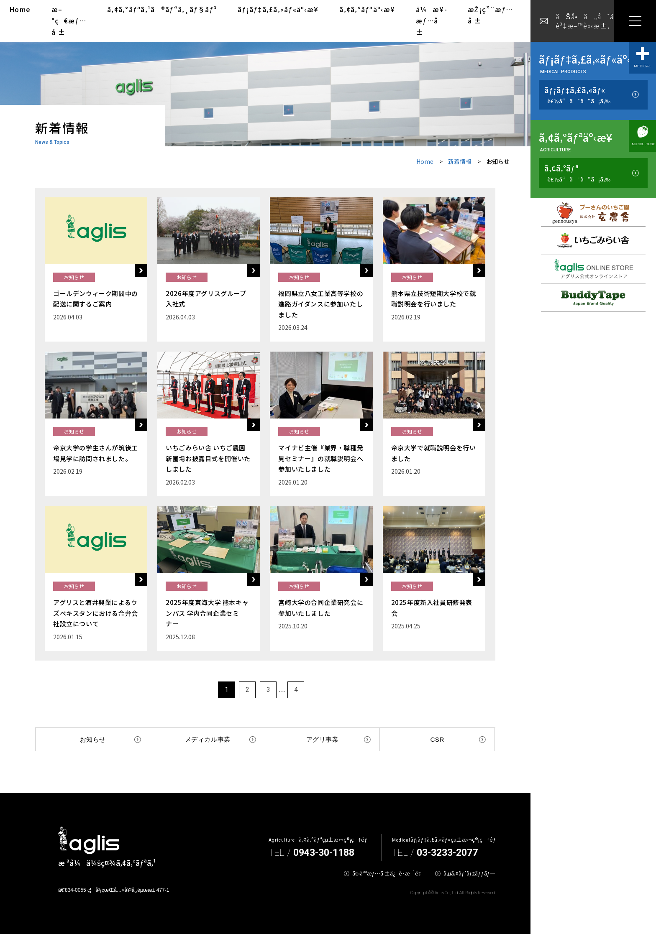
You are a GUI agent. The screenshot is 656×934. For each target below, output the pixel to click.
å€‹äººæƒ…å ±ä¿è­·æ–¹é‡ (388, 873)
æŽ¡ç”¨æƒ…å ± (490, 15)
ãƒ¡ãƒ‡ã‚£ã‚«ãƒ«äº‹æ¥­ (278, 9)
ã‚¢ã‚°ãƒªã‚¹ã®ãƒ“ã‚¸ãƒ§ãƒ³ (162, 9)
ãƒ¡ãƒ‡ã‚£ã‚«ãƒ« (577, 95)
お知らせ (93, 739)
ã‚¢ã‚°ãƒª (577, 173)
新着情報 (460, 161)
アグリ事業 (322, 739)
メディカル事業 (208, 739)
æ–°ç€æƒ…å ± (68, 20)
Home (20, 9)
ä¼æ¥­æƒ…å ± (431, 20)
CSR (437, 739)
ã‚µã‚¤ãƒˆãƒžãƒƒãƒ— (469, 873)
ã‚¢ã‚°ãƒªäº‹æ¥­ (367, 9)
